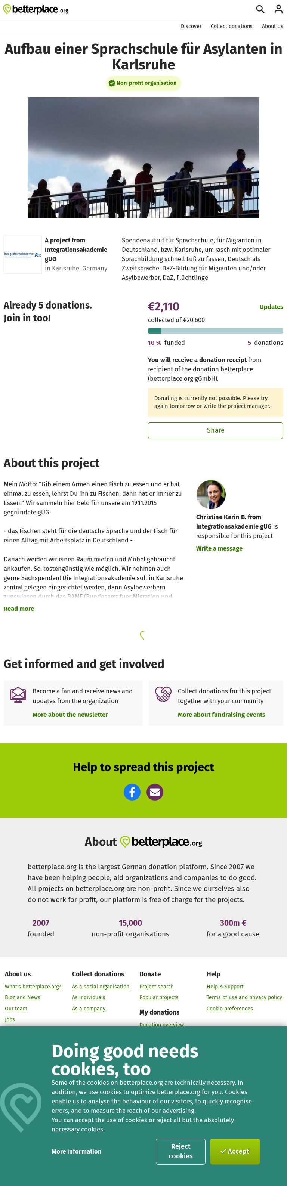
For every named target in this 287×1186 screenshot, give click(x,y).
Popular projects (159, 997)
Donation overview (161, 1024)
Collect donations (232, 26)
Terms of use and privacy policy (244, 997)
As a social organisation (100, 986)
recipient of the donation (183, 369)
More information (77, 1151)
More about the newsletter (70, 714)
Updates (271, 306)
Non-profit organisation (146, 83)
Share (216, 430)
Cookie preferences (230, 1008)
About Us (272, 26)
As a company (88, 1008)
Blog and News (22, 997)
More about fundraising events (221, 714)
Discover (191, 26)
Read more (19, 608)
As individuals (88, 997)
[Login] (278, 9)
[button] (132, 792)
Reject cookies (181, 1151)
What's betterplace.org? (33, 986)
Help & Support (225, 986)
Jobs (10, 1019)
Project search (156, 986)
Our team (16, 1008)
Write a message (219, 548)
